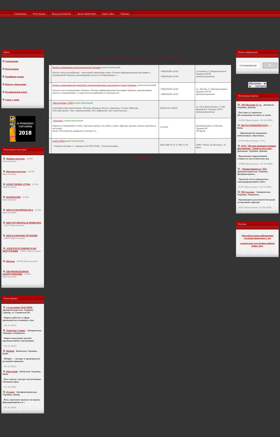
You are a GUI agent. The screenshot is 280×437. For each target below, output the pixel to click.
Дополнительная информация (257, 235)
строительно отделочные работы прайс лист (257, 244)
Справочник (20, 13)
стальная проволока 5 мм (257, 238)
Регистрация (39, 13)
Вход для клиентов (61, 13)
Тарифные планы (14, 76)
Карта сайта (108, 13)
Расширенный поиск (16, 92)
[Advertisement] (140, 37)
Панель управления (15, 84)
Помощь (125, 13)
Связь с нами (12, 99)
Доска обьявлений (86, 13)
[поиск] (248, 66)
